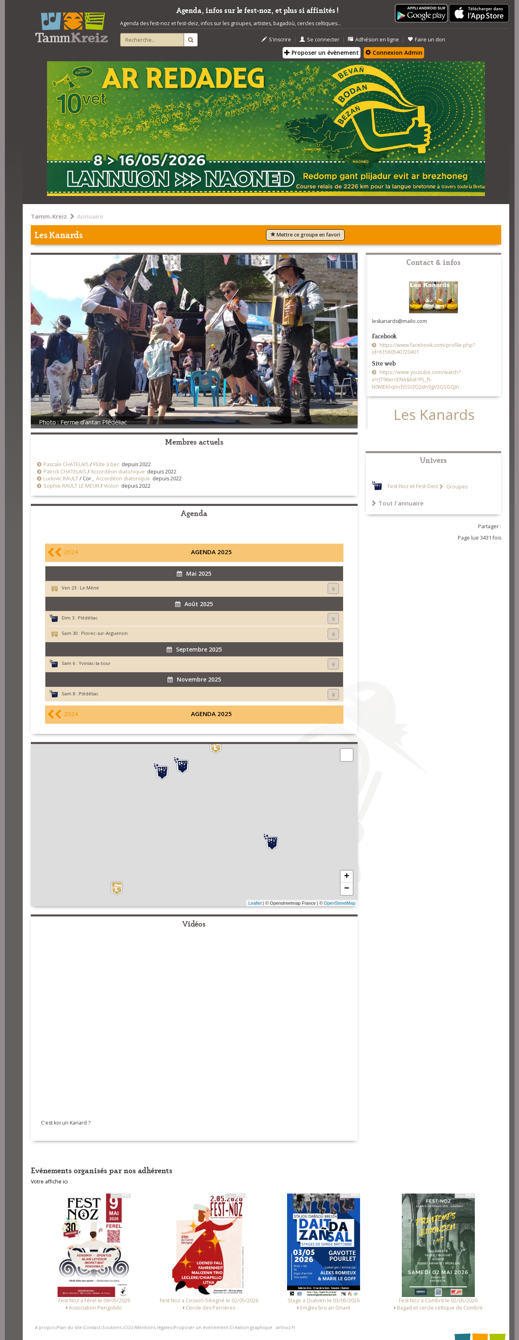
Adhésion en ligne (373, 39)
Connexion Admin (393, 52)
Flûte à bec (106, 464)
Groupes (456, 486)
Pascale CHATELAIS (66, 464)
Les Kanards (434, 414)
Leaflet (255, 903)
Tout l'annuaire (398, 503)
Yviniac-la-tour (95, 663)
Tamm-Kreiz (49, 216)
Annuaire (90, 216)
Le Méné (89, 588)
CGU (128, 1327)
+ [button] (346, 877)
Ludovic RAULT (60, 478)
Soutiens (112, 1327)
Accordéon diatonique (118, 471)
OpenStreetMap (340, 903)
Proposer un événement (201, 1327)
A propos (45, 1327)
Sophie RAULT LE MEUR (71, 485)
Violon (111, 485)
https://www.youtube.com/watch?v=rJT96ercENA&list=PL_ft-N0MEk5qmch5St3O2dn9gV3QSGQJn (416, 379)
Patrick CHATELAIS (64, 471)
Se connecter (319, 39)
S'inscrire (276, 39)
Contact (92, 1327)
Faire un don (426, 39)
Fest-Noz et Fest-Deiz (413, 486)
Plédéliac (88, 618)
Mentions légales (153, 1327)
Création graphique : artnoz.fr (263, 1327)
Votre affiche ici (49, 1181)
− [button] (346, 889)
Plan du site (69, 1327)
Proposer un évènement (321, 52)
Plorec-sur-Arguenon (104, 633)
